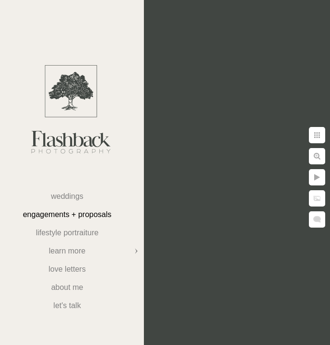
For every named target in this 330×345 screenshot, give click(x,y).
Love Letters (66, 269)
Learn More (67, 251)
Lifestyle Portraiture (67, 233)
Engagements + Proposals (67, 214)
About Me (67, 287)
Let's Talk (67, 305)
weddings (67, 196)
